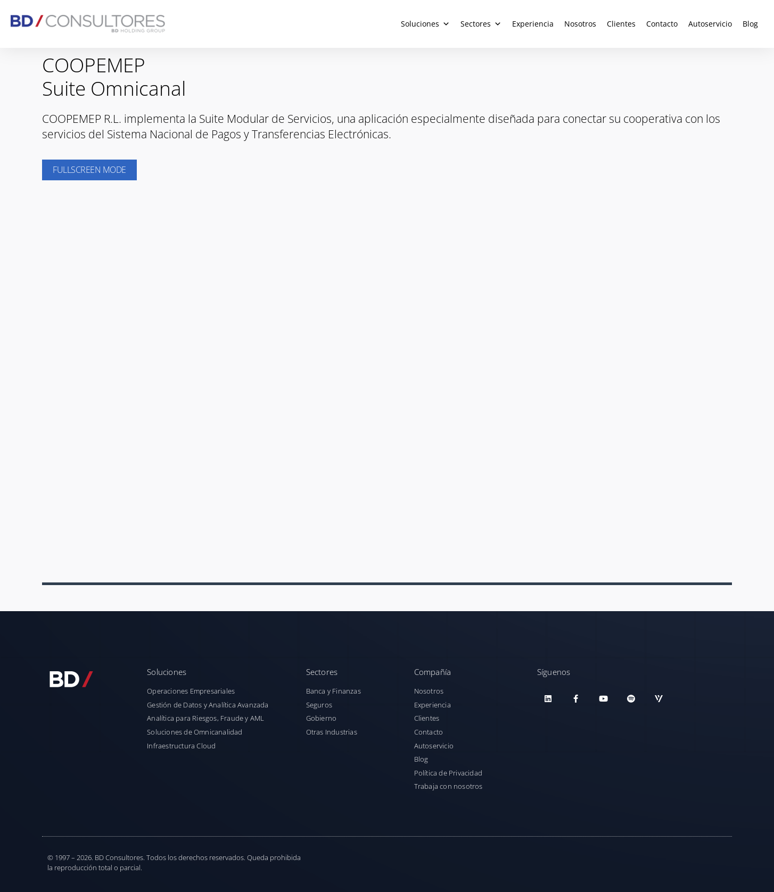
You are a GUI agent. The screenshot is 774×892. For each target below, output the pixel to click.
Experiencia (533, 24)
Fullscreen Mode (89, 170)
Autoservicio (710, 24)
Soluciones (425, 24)
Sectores (480, 24)
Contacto (662, 24)
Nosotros (580, 24)
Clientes (621, 24)
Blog (750, 24)
